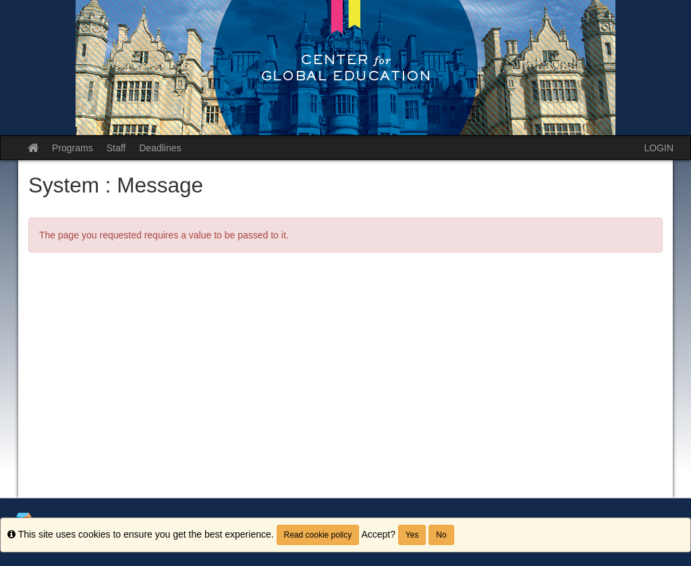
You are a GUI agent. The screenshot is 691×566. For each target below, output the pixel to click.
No (441, 535)
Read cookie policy (318, 535)
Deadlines (160, 148)
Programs (72, 148)
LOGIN (658, 148)
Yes (412, 535)
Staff (116, 148)
